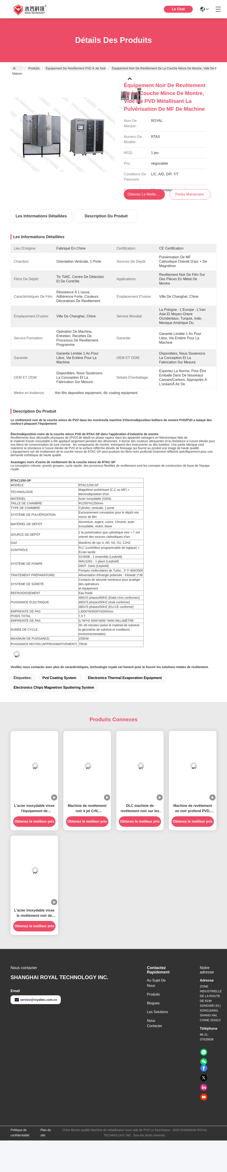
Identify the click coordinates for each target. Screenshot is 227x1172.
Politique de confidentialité (20, 1132)
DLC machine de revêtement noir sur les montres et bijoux (140, 809)
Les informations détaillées (41, 216)
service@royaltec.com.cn (35, 999)
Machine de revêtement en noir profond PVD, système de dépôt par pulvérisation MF (192, 809)
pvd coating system (59, 678)
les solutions (157, 1012)
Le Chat (178, 9)
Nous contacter (154, 1023)
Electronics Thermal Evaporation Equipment (125, 678)
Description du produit (106, 216)
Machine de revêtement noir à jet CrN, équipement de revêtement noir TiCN (87, 809)
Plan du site (46, 1132)
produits (153, 994)
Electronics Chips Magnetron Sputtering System (54, 687)
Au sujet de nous (156, 982)
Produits (33, 68)
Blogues (153, 1003)
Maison (17, 69)
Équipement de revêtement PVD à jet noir (76, 68)
